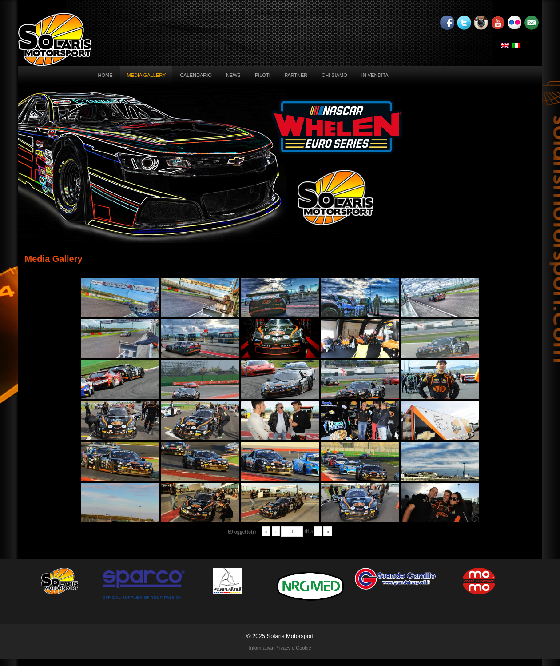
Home (105, 75)
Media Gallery (146, 75)
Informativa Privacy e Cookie (280, 647)
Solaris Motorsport (290, 636)
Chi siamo (334, 75)
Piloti (262, 75)
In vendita (375, 75)
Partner (296, 75)
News (233, 75)
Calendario (196, 75)
